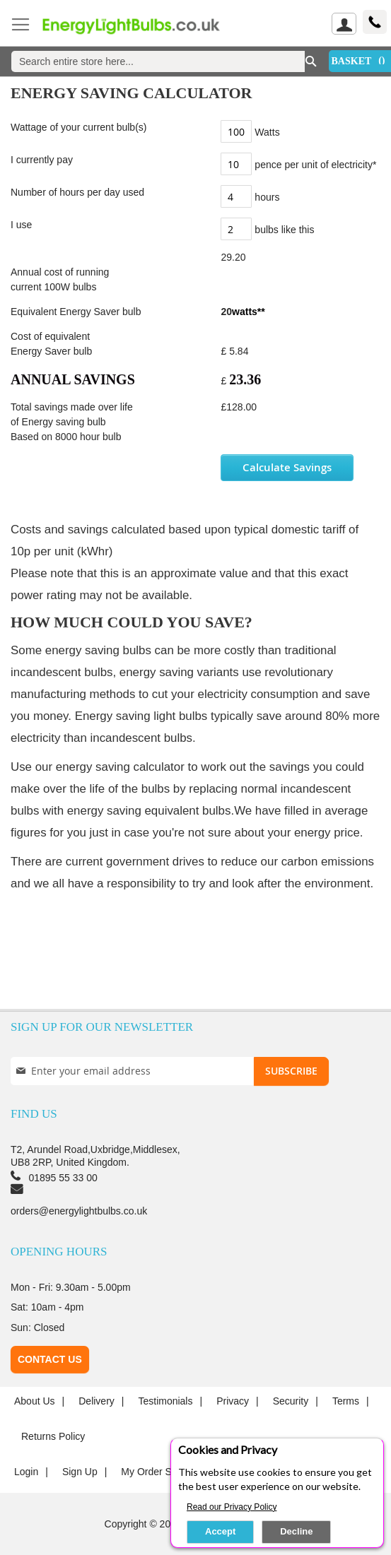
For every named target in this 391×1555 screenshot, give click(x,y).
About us (34, 1401)
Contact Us (50, 1359)
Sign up (80, 1471)
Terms (345, 1401)
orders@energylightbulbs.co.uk (79, 1211)
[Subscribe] (291, 1071)
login (26, 1471)
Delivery (96, 1401)
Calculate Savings (287, 467)
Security (291, 1401)
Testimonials (165, 1401)
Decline (296, 1531)
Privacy (232, 1401)
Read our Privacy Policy (231, 1507)
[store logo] (140, 25)
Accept (220, 1531)
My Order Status (157, 1471)
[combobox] (158, 61)
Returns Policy (53, 1436)
